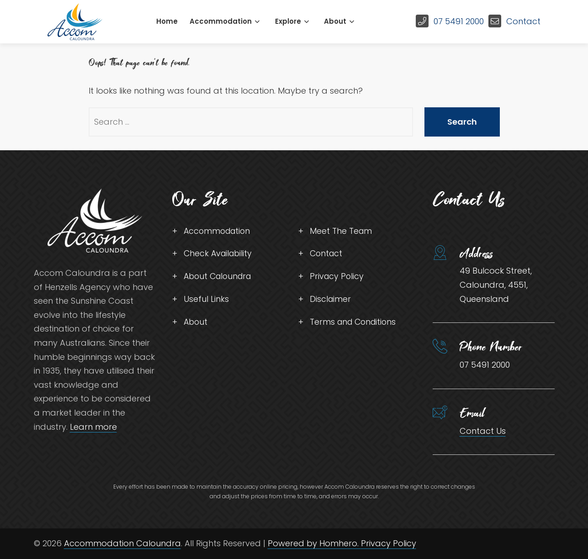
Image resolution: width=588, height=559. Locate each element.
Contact (523, 21)
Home (167, 21)
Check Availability (219, 254)
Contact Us (483, 431)
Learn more (93, 426)
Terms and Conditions (355, 323)
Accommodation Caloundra (122, 543)
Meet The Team (341, 231)
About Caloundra (220, 277)
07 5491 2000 (459, 21)
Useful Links (206, 300)
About (335, 21)
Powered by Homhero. (314, 543)
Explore (288, 21)
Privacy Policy (337, 277)
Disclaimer (331, 300)
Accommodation (221, 21)
